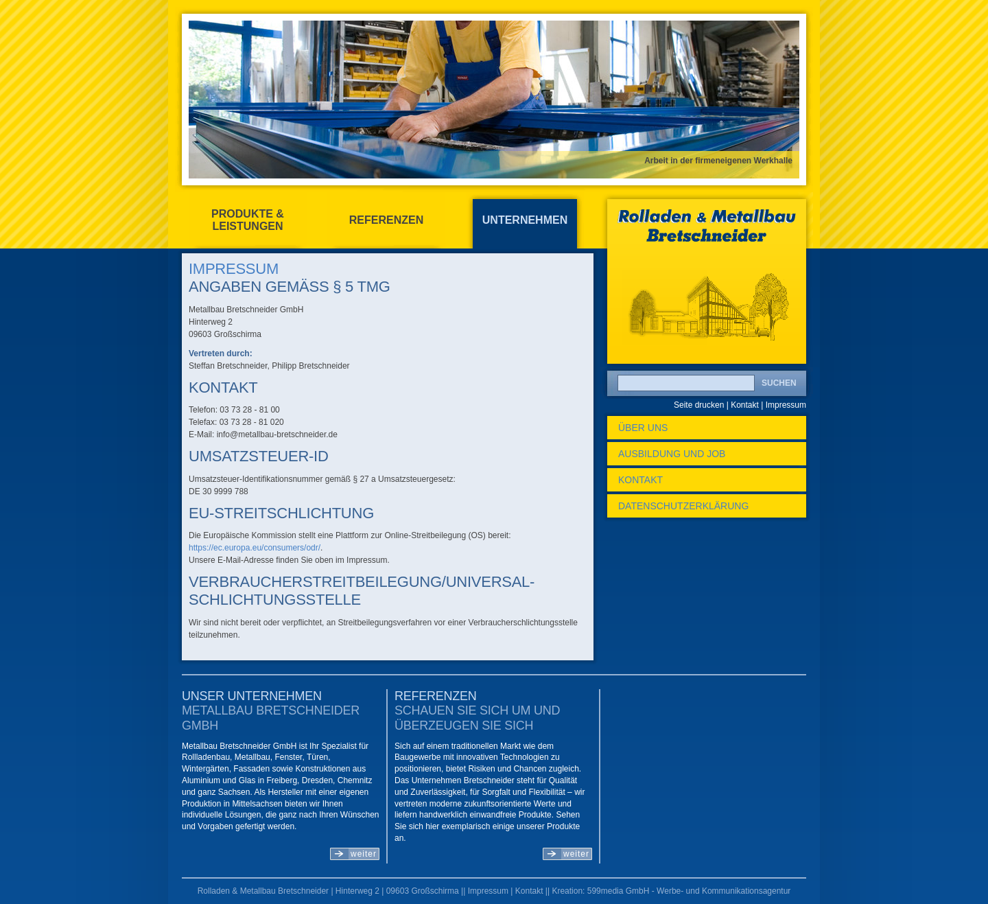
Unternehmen (524, 220)
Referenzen (386, 220)
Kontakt (745, 405)
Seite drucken (699, 405)
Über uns (643, 427)
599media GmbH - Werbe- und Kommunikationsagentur (689, 891)
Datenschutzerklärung (683, 505)
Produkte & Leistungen (247, 220)
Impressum (786, 405)
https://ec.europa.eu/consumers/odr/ (254, 548)
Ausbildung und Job (671, 453)
